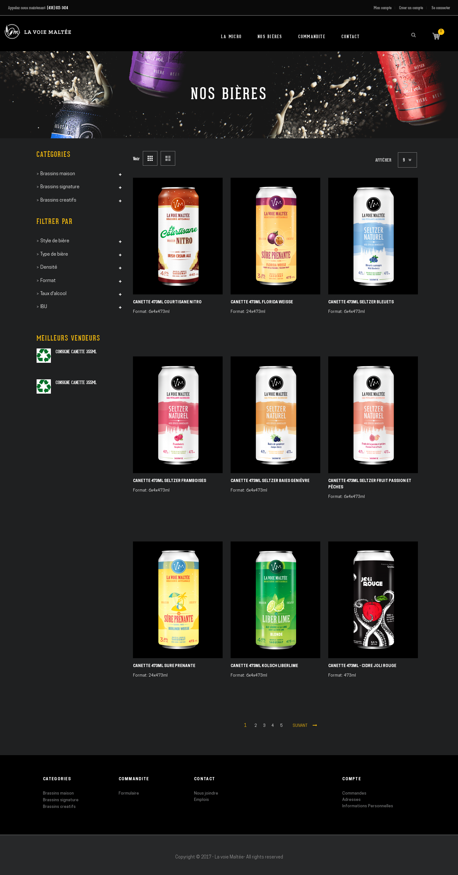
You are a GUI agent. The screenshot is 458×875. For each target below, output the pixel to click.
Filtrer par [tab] (55, 221)
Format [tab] (48, 281)
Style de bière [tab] (54, 241)
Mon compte (383, 7)
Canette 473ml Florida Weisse (262, 302)
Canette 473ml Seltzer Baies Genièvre (270, 481)
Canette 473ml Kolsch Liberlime (264, 666)
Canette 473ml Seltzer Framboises (169, 481)
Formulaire (129, 793)
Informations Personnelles (367, 806)
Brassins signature (61, 800)
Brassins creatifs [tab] (58, 200)
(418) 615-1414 (57, 7)
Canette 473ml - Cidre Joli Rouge (362, 666)
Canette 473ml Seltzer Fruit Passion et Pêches (369, 484)
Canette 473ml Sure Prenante (164, 666)
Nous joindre (206, 793)
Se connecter (441, 7)
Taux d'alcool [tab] (53, 294)
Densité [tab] (48, 267)
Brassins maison (58, 793)
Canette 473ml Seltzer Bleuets (361, 302)
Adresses (351, 800)
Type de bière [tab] (54, 254)
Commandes (354, 793)
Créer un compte (411, 7)
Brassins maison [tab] (57, 174)
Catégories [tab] (54, 154)
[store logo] (38, 31)
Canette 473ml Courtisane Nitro (167, 302)
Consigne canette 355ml (76, 352)
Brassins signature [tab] (60, 187)
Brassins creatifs (59, 807)
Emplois (201, 800)
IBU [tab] (43, 307)
